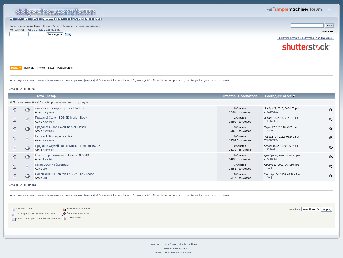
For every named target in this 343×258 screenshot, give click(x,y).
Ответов (229, 96)
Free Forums (180, 248)
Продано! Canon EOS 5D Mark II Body (61, 117)
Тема (40, 96)
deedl (181, 80)
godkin (198, 80)
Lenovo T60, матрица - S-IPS (55, 136)
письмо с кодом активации (42, 29)
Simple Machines (188, 244)
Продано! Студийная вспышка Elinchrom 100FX (68, 146)
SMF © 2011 (170, 244)
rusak (225, 80)
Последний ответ (280, 96)
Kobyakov (48, 112)
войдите (65, 26)
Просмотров (247, 96)
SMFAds (164, 248)
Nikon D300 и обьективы (52, 164)
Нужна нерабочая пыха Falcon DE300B (62, 155)
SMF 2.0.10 (156, 244)
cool (45, 168)
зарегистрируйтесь (87, 26)
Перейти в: (294, 209)
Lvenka (190, 80)
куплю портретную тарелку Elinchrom (60, 108)
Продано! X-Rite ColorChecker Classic (61, 127)
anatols (216, 80)
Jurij (45, 177)
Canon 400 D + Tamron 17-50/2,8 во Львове (64, 174)
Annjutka (47, 159)
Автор (51, 96)
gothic (207, 80)
